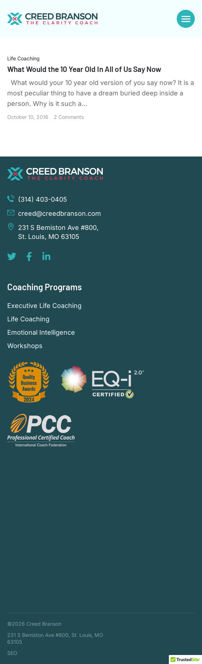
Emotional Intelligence (41, 332)
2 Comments (69, 117)
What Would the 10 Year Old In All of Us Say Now (84, 68)
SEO (12, 653)
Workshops (25, 346)
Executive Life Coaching (44, 305)
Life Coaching (23, 58)
